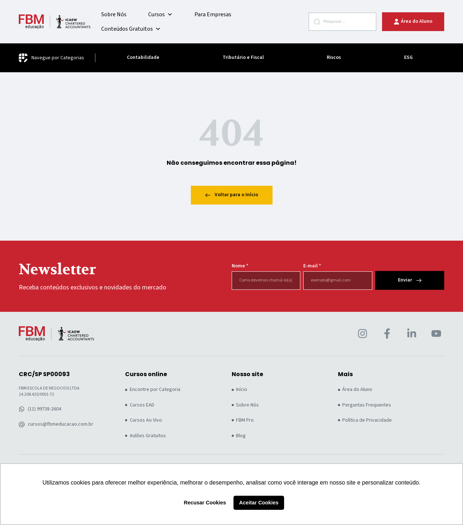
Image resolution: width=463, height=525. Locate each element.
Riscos (334, 57)
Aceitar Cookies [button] (259, 502)
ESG (408, 57)
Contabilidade (143, 57)
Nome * (240, 266)
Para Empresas (212, 14)
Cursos (160, 14)
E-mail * (312, 266)
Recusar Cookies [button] (205, 502)
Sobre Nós (114, 14)
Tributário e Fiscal (243, 57)
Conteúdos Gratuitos (131, 29)
